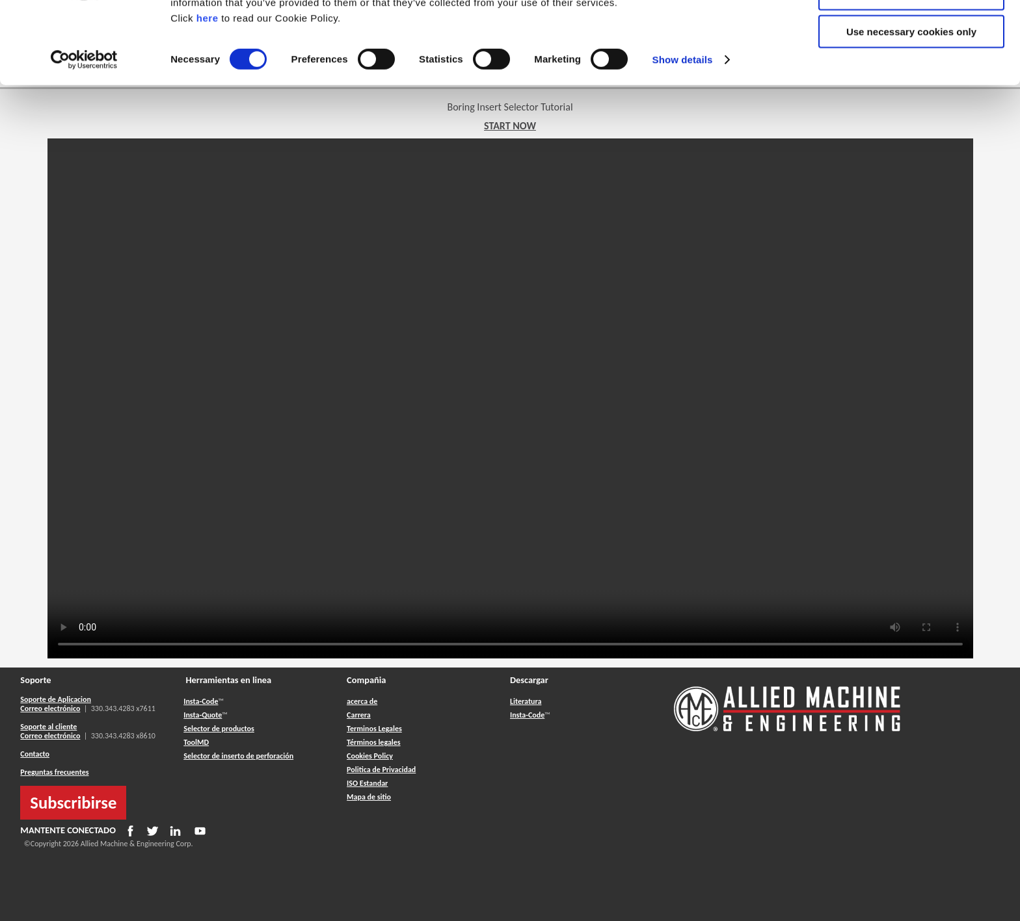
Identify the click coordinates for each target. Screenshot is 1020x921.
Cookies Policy (370, 755)
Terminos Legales (374, 728)
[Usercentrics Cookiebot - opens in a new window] (84, 136)
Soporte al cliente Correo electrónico (50, 731)
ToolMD (196, 742)
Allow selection (911, 70)
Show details (682, 136)
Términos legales (373, 742)
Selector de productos (218, 728)
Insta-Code (200, 701)
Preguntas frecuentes (54, 772)
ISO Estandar (367, 783)
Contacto (34, 754)
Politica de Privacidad (381, 769)
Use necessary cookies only (911, 108)
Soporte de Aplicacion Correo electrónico (55, 704)
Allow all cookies (911, 32)
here (207, 93)
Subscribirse (73, 802)
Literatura (525, 701)
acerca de (362, 701)
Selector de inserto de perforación (238, 755)
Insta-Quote (202, 715)
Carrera (359, 715)
